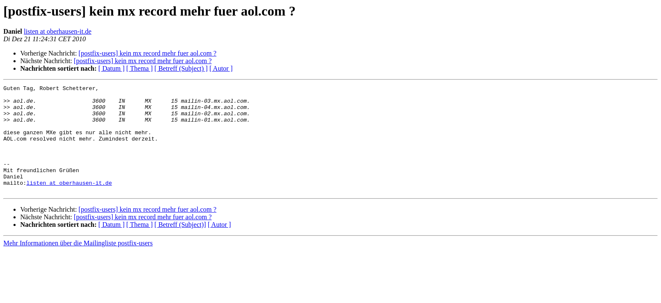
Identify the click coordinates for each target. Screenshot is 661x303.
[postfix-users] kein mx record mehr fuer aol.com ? (147, 53)
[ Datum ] (111, 68)
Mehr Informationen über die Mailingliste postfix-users (78, 264)
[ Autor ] (221, 68)
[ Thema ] (139, 68)
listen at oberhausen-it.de (57, 31)
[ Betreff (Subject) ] (180, 68)
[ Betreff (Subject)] (180, 246)
